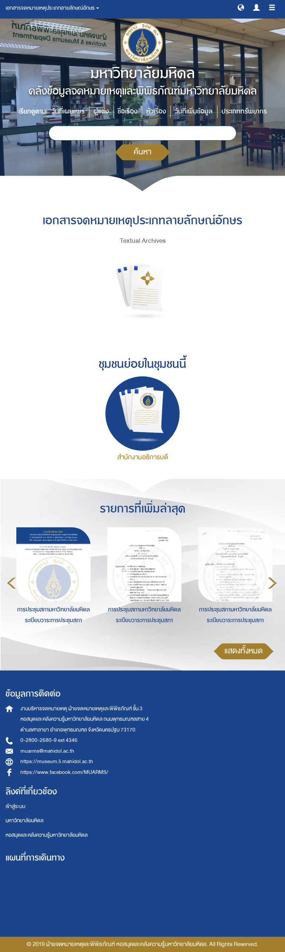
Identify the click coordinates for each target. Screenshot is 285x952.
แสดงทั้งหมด (244, 651)
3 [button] (131, 637)
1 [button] (108, 637)
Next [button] (272, 583)
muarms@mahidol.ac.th (47, 751)
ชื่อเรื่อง (127, 111)
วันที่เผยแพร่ (68, 111)
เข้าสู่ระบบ (15, 806)
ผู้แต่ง (101, 111)
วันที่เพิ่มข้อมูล (194, 111)
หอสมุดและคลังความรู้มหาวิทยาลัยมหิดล (47, 835)
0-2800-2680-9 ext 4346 (49, 740)
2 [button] (120, 637)
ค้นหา (142, 152)
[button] (240, 7)
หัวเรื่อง (156, 111)
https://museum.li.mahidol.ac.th (56, 761)
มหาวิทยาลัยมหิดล (24, 820)
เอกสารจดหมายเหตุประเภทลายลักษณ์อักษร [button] (52, 8)
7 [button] (175, 637)
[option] (51, 582)
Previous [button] (11, 583)
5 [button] (153, 637)
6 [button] (164, 637)
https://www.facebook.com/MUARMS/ (64, 772)
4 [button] (142, 637)
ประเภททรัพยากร (244, 111)
